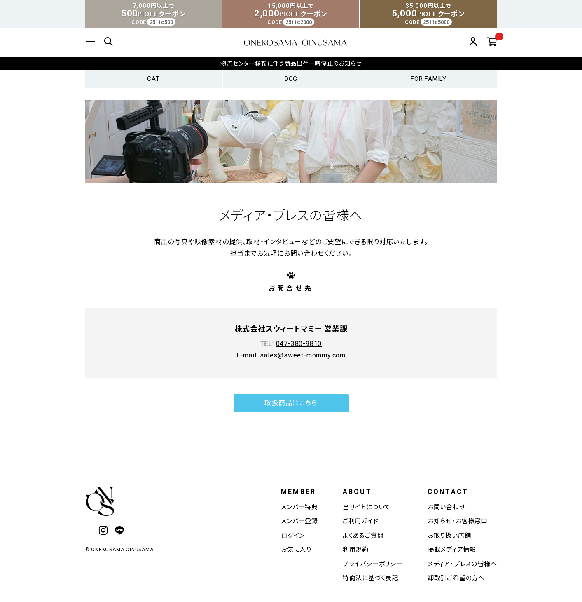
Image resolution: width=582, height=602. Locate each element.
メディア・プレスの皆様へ (462, 564)
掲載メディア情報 (452, 549)
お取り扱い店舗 (449, 535)
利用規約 (356, 549)
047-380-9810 (299, 361)
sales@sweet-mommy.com (303, 372)
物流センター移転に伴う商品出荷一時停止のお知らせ (290, 63)
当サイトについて (366, 507)
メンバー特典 (299, 507)
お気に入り (296, 549)
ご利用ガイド (361, 521)
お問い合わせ (446, 507)
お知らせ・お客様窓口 (458, 521)
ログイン (293, 535)
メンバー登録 (299, 521)
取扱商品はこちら (290, 420)
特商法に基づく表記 (370, 578)
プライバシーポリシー (373, 564)
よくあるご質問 (363, 535)
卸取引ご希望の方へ (456, 578)
